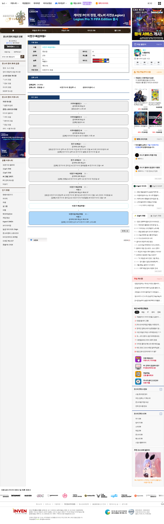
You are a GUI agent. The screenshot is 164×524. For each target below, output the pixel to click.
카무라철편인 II (76, 117)
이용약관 (57, 504)
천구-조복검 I (76, 144)
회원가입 (7, 52)
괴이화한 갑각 (71, 222)
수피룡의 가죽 (87, 136)
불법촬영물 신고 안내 (99, 504)
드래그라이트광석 (99, 149)
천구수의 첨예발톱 (80, 165)
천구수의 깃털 (85, 149)
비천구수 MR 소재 (86, 222)
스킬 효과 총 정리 (141, 394)
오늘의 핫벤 (7, 169)
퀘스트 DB (138, 439)
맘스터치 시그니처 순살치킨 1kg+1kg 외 (148, 296)
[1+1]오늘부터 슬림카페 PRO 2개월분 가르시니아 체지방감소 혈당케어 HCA (148, 300)
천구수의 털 (93, 152)
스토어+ (159, 72)
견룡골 (65, 179)
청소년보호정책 (84, 504)
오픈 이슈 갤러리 (9, 165)
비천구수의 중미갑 (73, 195)
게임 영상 (6, 218)
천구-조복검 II (76, 160)
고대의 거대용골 (104, 195)
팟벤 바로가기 (8, 195)
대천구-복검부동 (76, 173)
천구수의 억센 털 (90, 179)
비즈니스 (48, 504)
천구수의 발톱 (80, 152)
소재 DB (138, 427)
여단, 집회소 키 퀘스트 (143, 398)
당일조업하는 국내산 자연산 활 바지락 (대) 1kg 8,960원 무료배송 (148, 284)
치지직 (5, 198)
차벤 (4, 202)
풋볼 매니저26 (8, 245)
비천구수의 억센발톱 (80, 198)
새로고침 (157, 178)
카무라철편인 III (76, 130)
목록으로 (125, 231)
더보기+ (159, 44)
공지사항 (124, 504)
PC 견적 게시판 (8, 180)
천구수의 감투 (58, 149)
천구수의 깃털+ (95, 165)
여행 (4, 210)
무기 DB (138, 419)
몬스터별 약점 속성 (141, 402)
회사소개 (39, 504)
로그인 (150, 3)
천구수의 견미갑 (65, 165)
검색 (22, 56)
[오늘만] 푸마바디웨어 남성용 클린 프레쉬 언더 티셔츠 (148, 288)
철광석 (79, 122)
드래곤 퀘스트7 (8, 241)
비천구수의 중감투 (56, 195)
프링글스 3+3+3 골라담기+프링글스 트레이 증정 (148, 292)
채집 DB (138, 431)
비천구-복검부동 (76, 187)
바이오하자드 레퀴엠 (10, 237)
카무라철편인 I (76, 103)
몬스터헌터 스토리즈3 (10, 233)
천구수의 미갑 (72, 149)
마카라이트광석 (73, 136)
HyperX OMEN (8, 221)
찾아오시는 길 (113, 504)
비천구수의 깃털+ (88, 195)
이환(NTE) (146, 53)
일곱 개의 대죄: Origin (10, 229)
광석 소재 (79, 109)
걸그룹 (5, 206)
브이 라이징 (7, 225)
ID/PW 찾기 (17, 52)
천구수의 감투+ (76, 179)
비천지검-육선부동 (76, 214)
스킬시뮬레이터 (140, 442)
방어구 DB (138, 423)
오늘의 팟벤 (7, 172)
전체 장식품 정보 (141, 406)
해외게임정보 (7, 214)
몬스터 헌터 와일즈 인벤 (13, 37)
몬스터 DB (138, 435)
